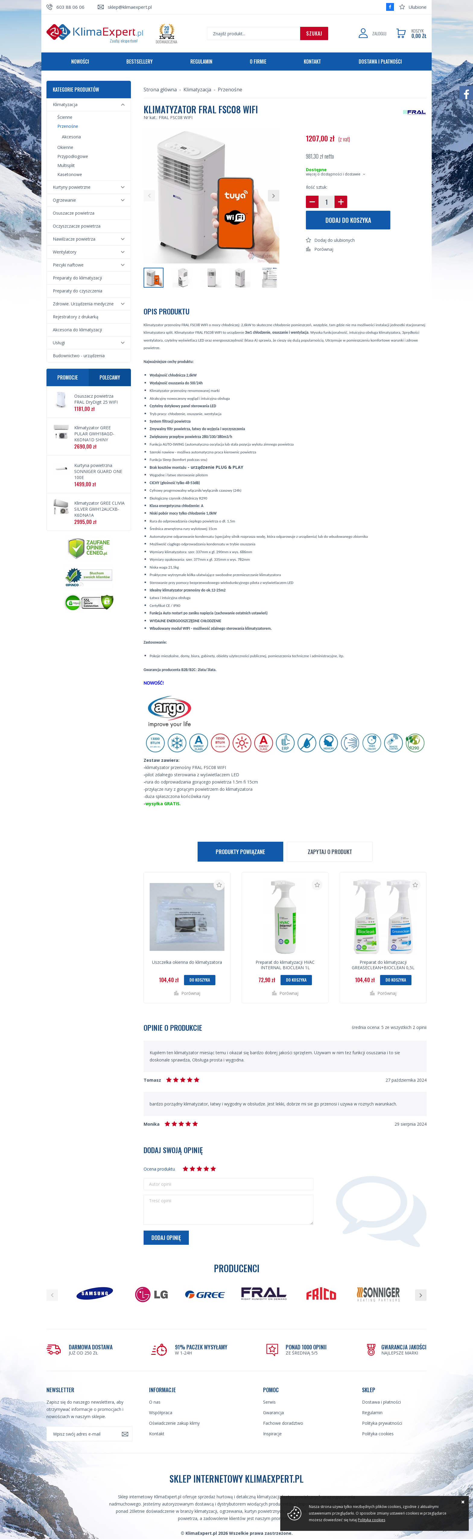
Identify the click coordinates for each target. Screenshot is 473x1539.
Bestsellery (139, 61)
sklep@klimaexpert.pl (130, 7)
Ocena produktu (159, 1169)
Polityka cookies (378, 1434)
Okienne (65, 147)
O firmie (258, 61)
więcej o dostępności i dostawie (333, 174)
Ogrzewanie (64, 200)
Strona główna (160, 89)
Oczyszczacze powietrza (76, 226)
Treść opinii (160, 1200)
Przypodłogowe (72, 156)
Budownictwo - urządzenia (79, 355)
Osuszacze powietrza (73, 213)
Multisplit (66, 165)
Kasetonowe (69, 174)
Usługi (59, 342)
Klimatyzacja (65, 104)
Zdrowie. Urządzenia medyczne (83, 304)
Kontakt (312, 61)
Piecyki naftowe (68, 265)
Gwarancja (273, 1412)
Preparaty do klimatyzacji (77, 278)
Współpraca (160, 1412)
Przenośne (67, 126)
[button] (149, 195)
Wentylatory (64, 252)
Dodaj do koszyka (348, 220)
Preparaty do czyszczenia (77, 291)
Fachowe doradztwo (283, 1423)
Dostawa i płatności (380, 61)
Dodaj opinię (166, 1237)
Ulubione (417, 7)
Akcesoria (71, 137)
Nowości (80, 61)
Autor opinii (160, 1184)
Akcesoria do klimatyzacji (77, 330)
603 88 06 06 (70, 7)
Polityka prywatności (382, 1423)
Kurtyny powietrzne (71, 187)
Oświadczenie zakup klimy (174, 1423)
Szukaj (314, 33)
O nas (154, 1402)
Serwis (269, 1402)
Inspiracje (272, 1434)
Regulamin (201, 61)
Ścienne (64, 117)
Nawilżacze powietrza (74, 239)
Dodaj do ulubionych (334, 240)
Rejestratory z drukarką (75, 317)
